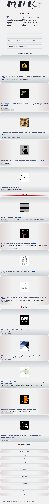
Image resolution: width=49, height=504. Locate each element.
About (40, 5)
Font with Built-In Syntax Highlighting (19, 46)
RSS (39, 7)
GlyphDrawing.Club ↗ (8, 501)
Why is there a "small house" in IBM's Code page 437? (22, 35)
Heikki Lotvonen (19, 27)
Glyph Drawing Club (31, 17)
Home (40, 3)
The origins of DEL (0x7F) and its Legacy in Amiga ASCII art (23, 40)
